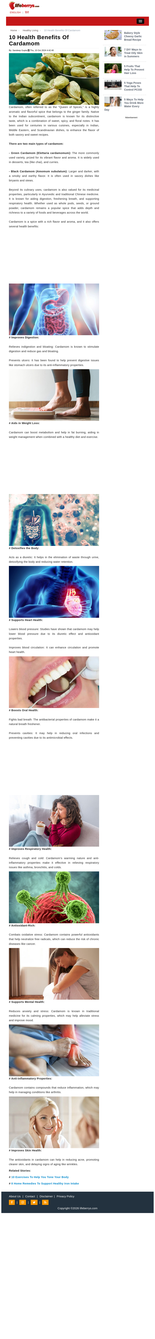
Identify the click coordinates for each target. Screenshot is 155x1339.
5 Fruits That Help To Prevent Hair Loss (134, 70)
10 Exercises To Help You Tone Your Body (40, 1177)
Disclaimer (46, 1196)
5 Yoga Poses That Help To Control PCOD (133, 86)
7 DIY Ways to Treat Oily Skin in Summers (133, 53)
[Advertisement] (54, 257)
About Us (15, 1196)
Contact (30, 1196)
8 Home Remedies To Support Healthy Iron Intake (45, 1183)
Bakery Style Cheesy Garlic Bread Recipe (133, 36)
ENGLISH (15, 12)
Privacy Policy (65, 1196)
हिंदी (27, 12)
